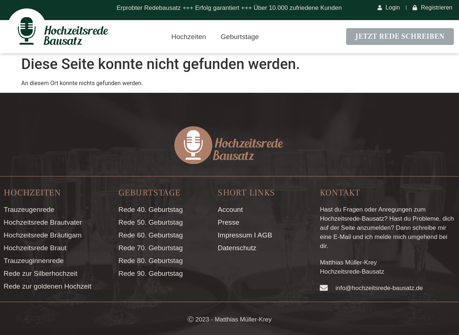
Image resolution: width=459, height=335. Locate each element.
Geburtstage (240, 37)
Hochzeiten (188, 37)
